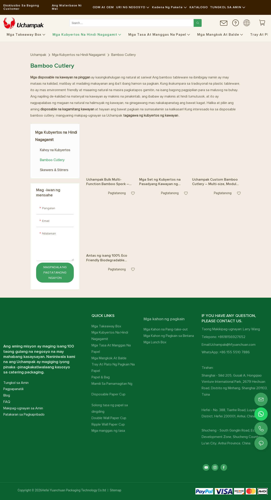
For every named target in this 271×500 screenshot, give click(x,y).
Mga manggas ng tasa (108, 430)
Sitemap (115, 490)
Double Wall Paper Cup (109, 418)
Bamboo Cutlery (123, 55)
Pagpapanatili (13, 389)
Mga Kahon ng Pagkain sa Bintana (169, 336)
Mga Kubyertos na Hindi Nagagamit (78, 55)
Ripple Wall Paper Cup (108, 424)
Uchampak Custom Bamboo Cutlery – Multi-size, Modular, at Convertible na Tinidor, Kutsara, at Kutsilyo (216, 182)
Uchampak (38, 55)
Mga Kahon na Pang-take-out (166, 329)
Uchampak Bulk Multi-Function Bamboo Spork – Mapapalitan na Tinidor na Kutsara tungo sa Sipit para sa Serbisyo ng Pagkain (108, 182)
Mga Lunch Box (155, 342)
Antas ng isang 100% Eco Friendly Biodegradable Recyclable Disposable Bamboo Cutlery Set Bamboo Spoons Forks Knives (110, 258)
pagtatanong (117, 193)
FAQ (6, 402)
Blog (6, 395)
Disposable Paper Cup (108, 394)
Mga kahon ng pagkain (164, 319)
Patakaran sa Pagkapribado (24, 414)
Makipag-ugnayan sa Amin (23, 408)
